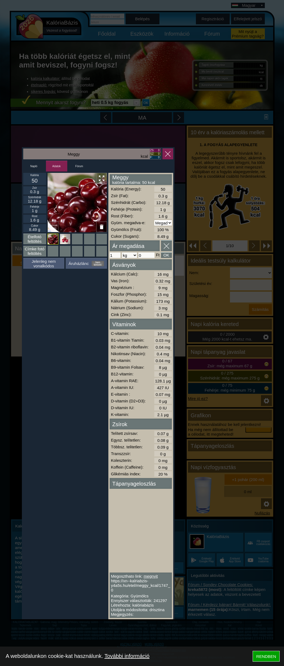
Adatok (56, 166)
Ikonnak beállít (53, 227)
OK (166, 255)
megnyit (150, 576)
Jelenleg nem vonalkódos (44, 263)
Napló (33, 166)
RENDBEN (266, 656)
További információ (126, 656)
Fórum (79, 166)
